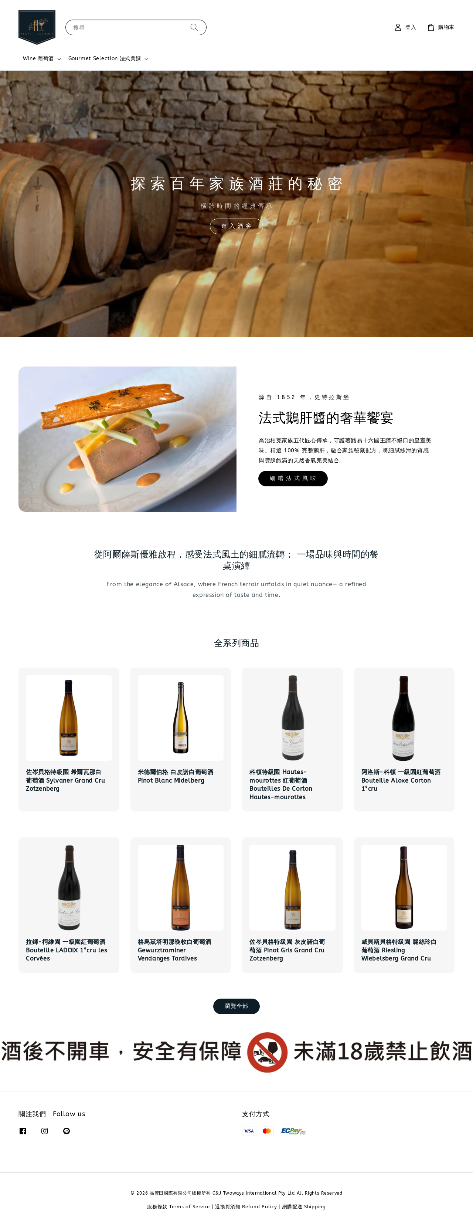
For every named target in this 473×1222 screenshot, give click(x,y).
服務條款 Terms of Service (178, 1206)
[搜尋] (194, 27)
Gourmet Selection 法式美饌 (104, 58)
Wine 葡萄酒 (38, 58)
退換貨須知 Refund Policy (246, 1206)
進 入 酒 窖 (236, 226)
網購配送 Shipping (304, 1206)
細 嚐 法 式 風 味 (293, 478)
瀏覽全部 (236, 1006)
